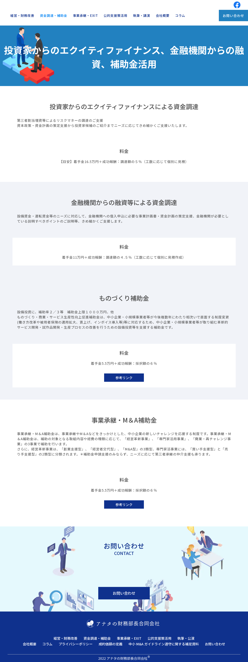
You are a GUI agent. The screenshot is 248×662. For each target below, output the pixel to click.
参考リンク (124, 377)
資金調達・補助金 (53, 15)
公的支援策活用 (115, 15)
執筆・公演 (185, 638)
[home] (55, 5)
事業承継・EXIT (85, 15)
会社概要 (162, 15)
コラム (180, 15)
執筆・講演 (141, 15)
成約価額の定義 (110, 643)
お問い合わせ (233, 15)
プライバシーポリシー (75, 643)
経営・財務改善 (22, 15)
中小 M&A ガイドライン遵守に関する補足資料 (164, 643)
